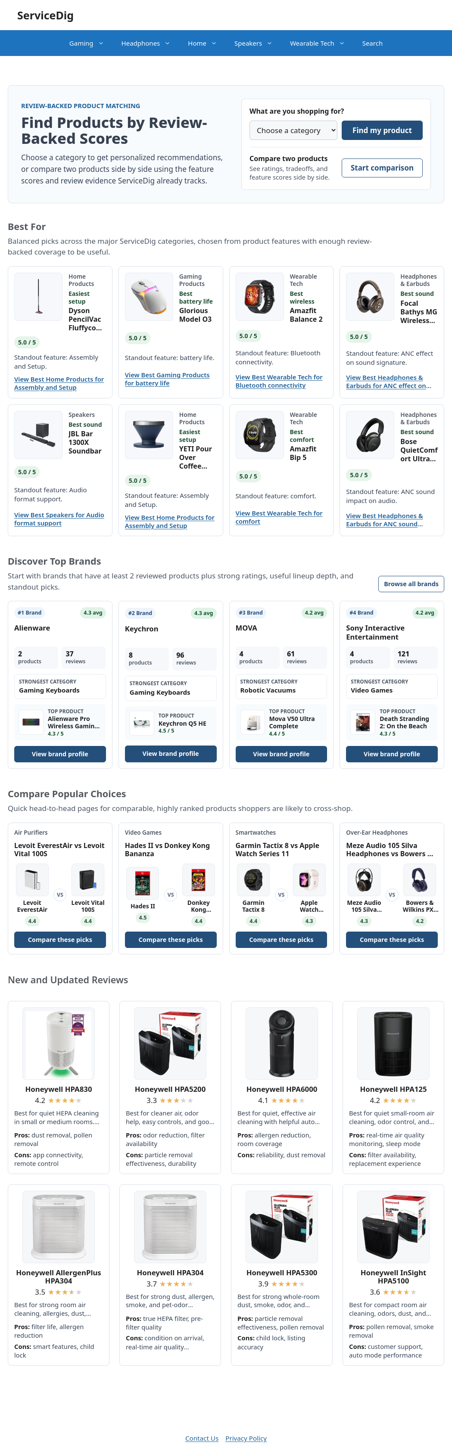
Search (372, 43)
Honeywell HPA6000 (282, 1089)
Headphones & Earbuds (418, 280)
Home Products (81, 280)
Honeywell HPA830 (58, 1089)
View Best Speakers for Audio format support (59, 519)
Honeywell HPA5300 (282, 1272)
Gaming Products (192, 280)
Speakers (257, 43)
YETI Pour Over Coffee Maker (195, 457)
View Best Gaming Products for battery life (167, 379)
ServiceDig (45, 15)
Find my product (382, 130)
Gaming (91, 43)
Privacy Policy (246, 1438)
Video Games (143, 832)
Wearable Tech (322, 43)
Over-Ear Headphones (377, 832)
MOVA (246, 628)
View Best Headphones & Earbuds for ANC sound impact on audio (384, 520)
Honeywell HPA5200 (170, 1089)
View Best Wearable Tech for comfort (279, 517)
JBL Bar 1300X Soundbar (85, 442)
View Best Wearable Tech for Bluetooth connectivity (279, 381)
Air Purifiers (31, 832)
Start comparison (382, 168)
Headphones (151, 43)
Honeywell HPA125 (393, 1089)
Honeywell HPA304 (170, 1272)
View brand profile (60, 754)
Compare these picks (60, 939)
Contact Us (201, 1438)
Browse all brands (411, 584)
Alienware (32, 628)
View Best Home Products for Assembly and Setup (59, 383)
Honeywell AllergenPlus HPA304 (58, 1276)
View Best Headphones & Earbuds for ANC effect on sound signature (386, 381)
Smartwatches (256, 832)
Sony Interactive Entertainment (375, 632)
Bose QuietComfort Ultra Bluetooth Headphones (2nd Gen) (418, 450)
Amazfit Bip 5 (303, 453)
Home (207, 43)
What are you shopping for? (296, 111)
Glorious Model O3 (195, 314)
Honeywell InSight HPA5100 (394, 1276)
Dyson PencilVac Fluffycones (87, 319)
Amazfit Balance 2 (306, 314)
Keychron (142, 629)
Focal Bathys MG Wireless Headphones (418, 312)
